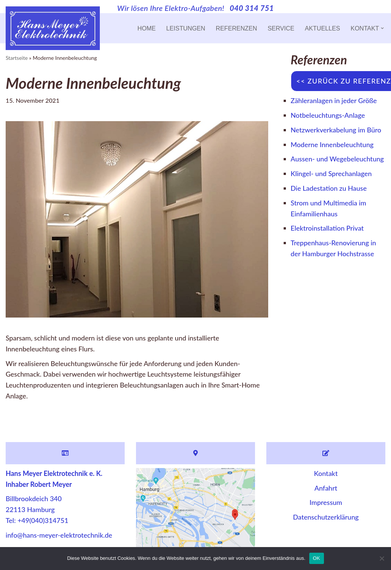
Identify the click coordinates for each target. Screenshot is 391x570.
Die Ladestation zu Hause (329, 188)
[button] (382, 28)
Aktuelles (322, 28)
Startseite (17, 58)
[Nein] (381, 558)
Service (280, 28)
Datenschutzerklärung (326, 517)
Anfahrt (326, 488)
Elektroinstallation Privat (327, 228)
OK (316, 558)
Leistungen (185, 28)
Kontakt (326, 473)
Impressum (326, 502)
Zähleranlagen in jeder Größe (334, 100)
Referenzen (236, 28)
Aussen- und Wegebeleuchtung (337, 159)
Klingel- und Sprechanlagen (331, 173)
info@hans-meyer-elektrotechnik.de (59, 535)
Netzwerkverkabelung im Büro (336, 130)
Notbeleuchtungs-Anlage (328, 115)
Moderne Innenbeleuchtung (332, 144)
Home (146, 28)
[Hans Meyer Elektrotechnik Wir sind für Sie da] (53, 28)
